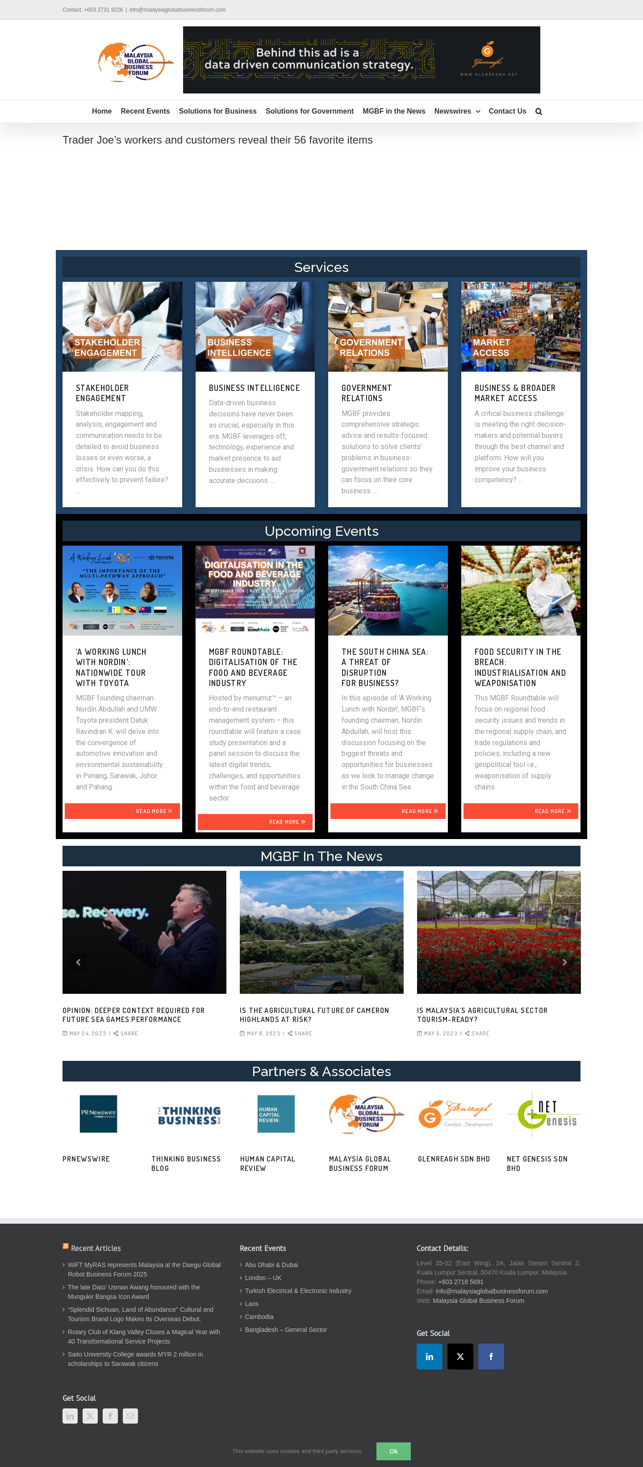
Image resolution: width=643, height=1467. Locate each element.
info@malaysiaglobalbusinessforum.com (177, 10)
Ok (393, 1451)
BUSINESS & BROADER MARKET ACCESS (515, 393)
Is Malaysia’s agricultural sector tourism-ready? (482, 1015)
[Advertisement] (321, 208)
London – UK (263, 1277)
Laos (252, 1303)
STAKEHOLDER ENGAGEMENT (102, 393)
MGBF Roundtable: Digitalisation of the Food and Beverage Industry (253, 667)
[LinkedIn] (70, 1416)
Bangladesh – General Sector (286, 1329)
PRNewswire (86, 1158)
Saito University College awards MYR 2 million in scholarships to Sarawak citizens (135, 1359)
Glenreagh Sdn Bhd (454, 1158)
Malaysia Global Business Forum (360, 1163)
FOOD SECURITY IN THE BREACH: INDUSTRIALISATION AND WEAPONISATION (520, 667)
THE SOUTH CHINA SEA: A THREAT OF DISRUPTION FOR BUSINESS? (385, 667)
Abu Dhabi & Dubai (271, 1264)
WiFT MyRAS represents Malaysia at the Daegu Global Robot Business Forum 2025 (144, 1269)
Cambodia (259, 1316)
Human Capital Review (268, 1163)
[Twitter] (90, 1416)
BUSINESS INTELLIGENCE (254, 388)
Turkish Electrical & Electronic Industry (298, 1290)
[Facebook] (110, 1416)
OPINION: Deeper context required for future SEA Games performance (134, 1015)
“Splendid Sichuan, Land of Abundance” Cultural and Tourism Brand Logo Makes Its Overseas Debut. (140, 1314)
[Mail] (130, 1416)
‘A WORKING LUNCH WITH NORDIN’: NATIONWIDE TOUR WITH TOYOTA (111, 667)
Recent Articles (96, 1248)
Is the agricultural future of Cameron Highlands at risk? (314, 1015)
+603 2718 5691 (461, 1281)
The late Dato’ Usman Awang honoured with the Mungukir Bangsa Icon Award (134, 1292)
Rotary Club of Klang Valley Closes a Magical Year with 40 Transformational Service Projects (144, 1336)
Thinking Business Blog (186, 1163)
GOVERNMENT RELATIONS (367, 393)
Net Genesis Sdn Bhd (537, 1163)
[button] (538, 111)
